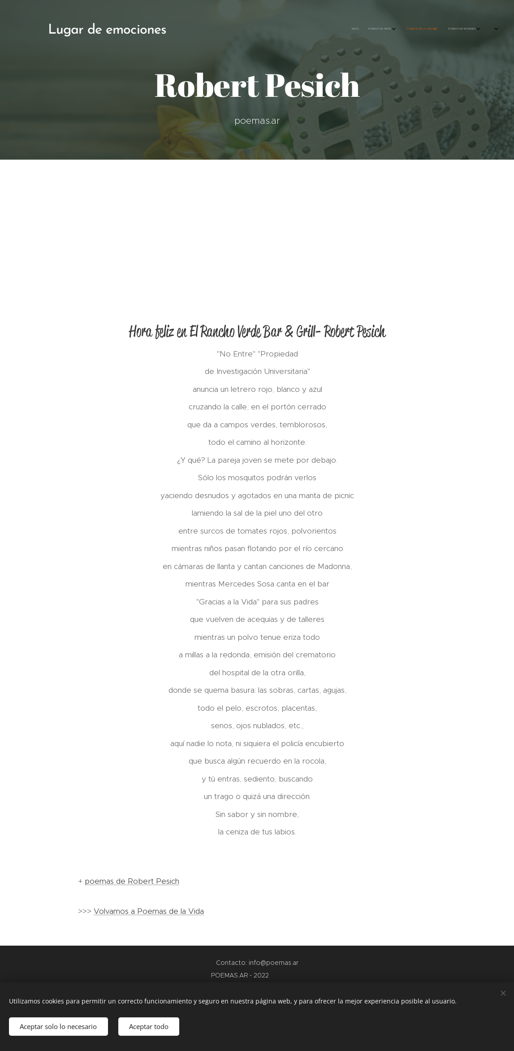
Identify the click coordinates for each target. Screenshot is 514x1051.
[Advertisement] (257, 227)
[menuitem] (403, 29)
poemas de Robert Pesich (132, 881)
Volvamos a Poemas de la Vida (149, 911)
